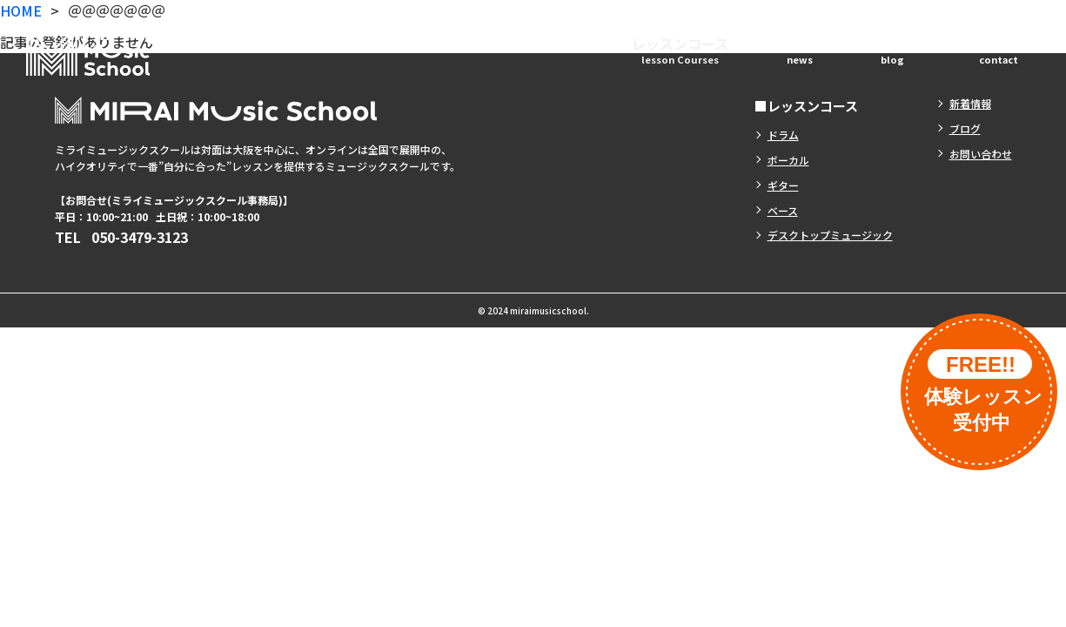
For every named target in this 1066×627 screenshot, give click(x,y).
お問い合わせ (998, 49)
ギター (783, 185)
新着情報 (800, 49)
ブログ (892, 49)
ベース (783, 210)
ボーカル (788, 159)
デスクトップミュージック (830, 234)
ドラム (783, 134)
